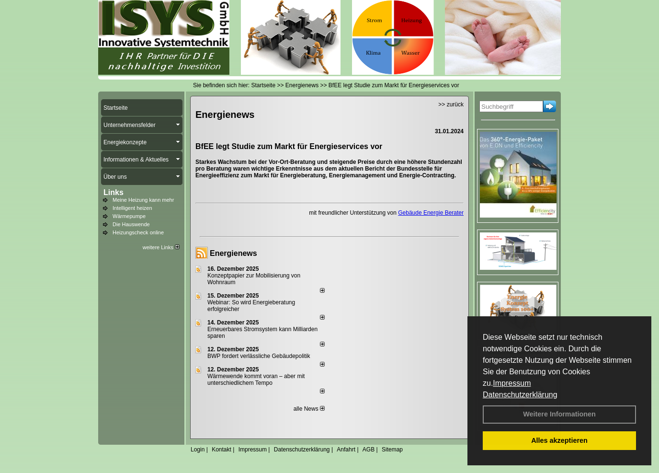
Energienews (233, 253)
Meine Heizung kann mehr (143, 200)
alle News (309, 408)
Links (113, 192)
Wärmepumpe (129, 216)
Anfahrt (346, 449)
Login (198, 449)
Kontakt (221, 449)
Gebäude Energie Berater (431, 212)
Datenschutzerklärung (520, 395)
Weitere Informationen (559, 414)
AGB (369, 449)
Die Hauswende (131, 224)
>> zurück (451, 104)
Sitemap (392, 449)
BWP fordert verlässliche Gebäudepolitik (258, 356)
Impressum (512, 383)
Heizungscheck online (138, 232)
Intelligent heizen (132, 208)
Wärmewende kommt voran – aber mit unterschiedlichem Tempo (256, 379)
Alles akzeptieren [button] (559, 440)
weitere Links (161, 247)
